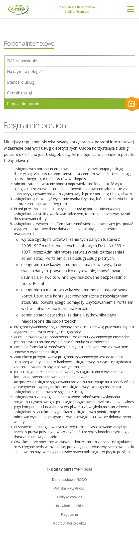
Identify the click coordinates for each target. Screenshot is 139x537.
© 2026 (69, 469)
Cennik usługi (19, 93)
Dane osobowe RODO (69, 480)
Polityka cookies (69, 497)
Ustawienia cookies (70, 506)
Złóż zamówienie (22, 60)
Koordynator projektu (69, 523)
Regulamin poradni (24, 103)
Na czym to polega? (24, 71)
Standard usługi (21, 82)
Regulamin (69, 515)
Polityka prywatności (69, 488)
